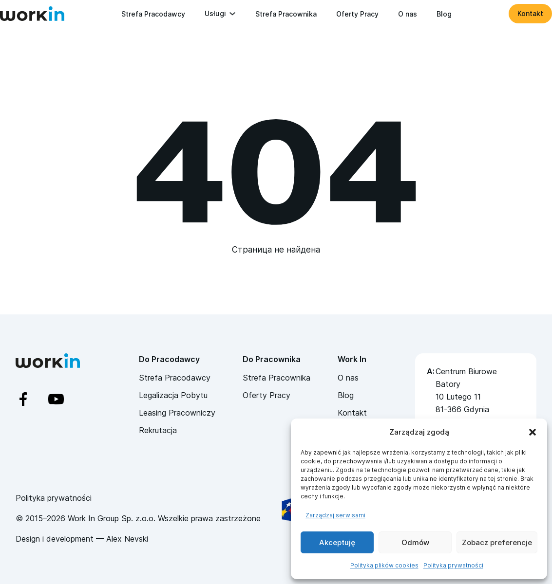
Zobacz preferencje (497, 542)
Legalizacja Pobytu (173, 395)
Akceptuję (337, 542)
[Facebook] (32, 399)
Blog (444, 14)
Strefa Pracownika (286, 14)
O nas (407, 14)
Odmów (415, 542)
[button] (532, 432)
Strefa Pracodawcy (153, 14)
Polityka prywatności (453, 565)
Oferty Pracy (357, 14)
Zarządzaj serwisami (335, 515)
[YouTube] (64, 399)
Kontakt (530, 13)
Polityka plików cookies (384, 565)
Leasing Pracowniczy (177, 413)
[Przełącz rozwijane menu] (232, 13)
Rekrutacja (158, 430)
